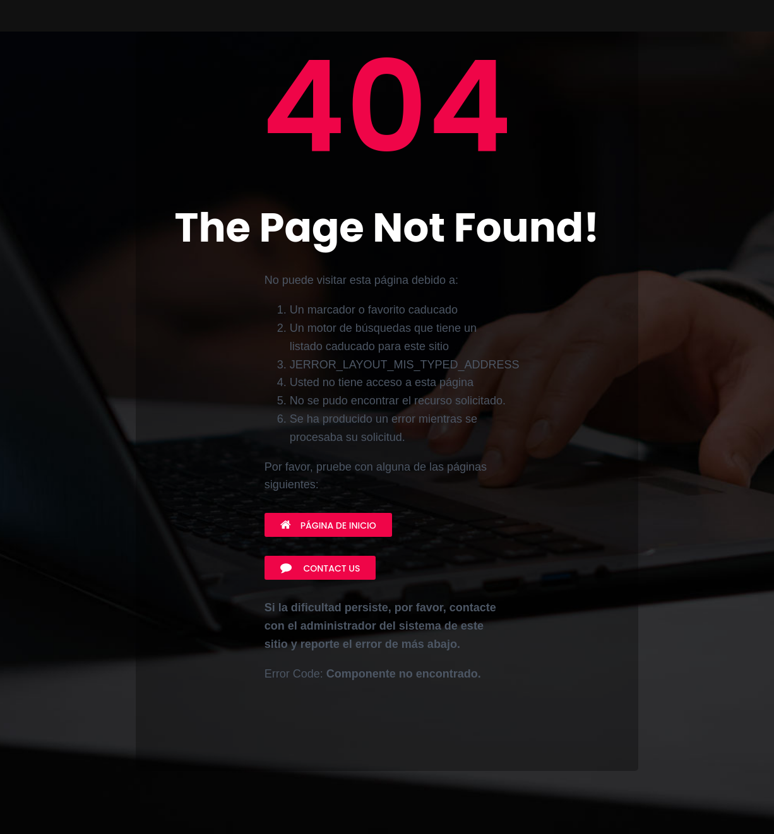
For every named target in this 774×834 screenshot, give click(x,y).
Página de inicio (328, 525)
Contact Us (320, 568)
